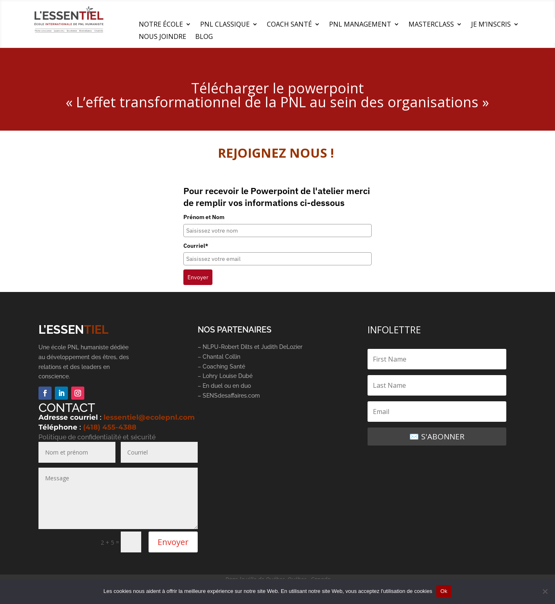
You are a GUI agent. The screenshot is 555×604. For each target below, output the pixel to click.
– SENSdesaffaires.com (229, 395)
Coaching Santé (225, 366)
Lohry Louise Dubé (228, 376)
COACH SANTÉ (289, 25)
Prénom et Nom (203, 217)
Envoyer (197, 277)
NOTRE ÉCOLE (161, 25)
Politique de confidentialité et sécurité (97, 437)
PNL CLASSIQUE (225, 25)
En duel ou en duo (227, 385)
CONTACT (66, 407)
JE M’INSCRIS (491, 25)
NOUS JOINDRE (162, 37)
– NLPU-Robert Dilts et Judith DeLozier (250, 347)
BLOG (204, 37)
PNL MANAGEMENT (360, 25)
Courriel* (195, 245)
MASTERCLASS (431, 25)
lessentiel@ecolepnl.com (149, 417)
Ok (443, 591)
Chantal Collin (221, 356)
